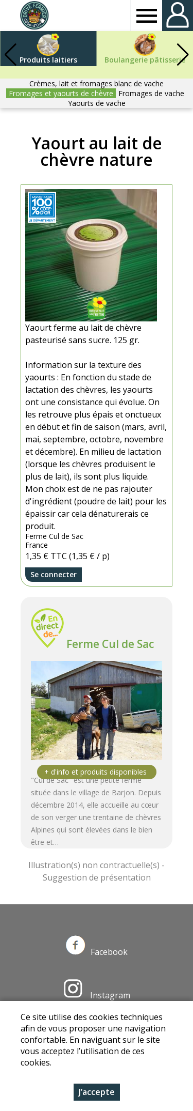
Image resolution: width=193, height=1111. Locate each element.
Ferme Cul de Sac (110, 644)
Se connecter (53, 574)
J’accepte (97, 1092)
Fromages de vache (151, 93)
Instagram (96, 995)
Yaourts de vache (97, 103)
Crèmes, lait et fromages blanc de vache (96, 83)
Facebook (97, 952)
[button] (182, 55)
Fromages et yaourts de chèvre (61, 93)
